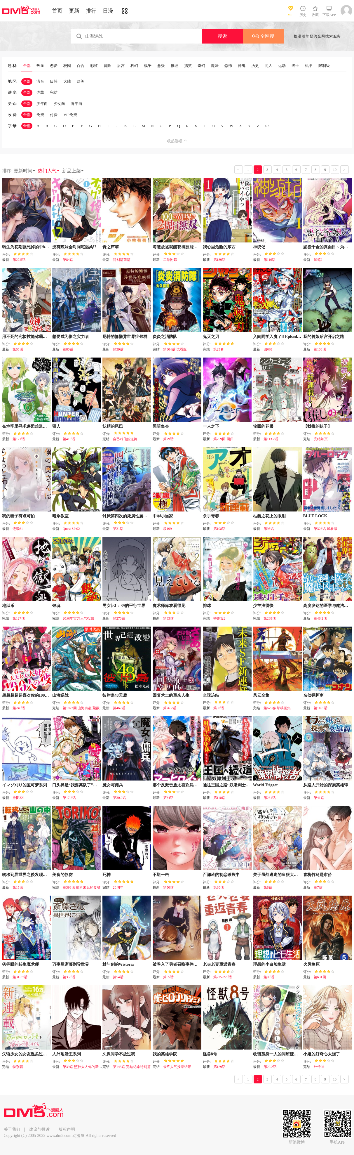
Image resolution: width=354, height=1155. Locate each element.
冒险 (107, 66)
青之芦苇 (110, 247)
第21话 (118, 529)
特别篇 (18, 1067)
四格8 (268, 349)
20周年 (118, 887)
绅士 (295, 66)
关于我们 (12, 1129)
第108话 (219, 529)
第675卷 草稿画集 (277, 708)
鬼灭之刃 (211, 336)
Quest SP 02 (71, 529)
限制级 (324, 66)
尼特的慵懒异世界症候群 (124, 336)
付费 (53, 114)
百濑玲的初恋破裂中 (221, 875)
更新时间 (25, 170)
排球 (207, 605)
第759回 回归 (223, 439)
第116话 (270, 260)
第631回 (320, 977)
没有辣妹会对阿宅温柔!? (74, 247)
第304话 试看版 (175, 349)
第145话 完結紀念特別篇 (132, 1067)
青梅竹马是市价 (317, 875)
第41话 (319, 798)
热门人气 (49, 170)
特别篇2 (219, 618)
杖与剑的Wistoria (118, 964)
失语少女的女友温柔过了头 (26, 1054)
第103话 (320, 349)
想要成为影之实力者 (70, 336)
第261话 (270, 798)
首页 (57, 11)
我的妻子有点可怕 (18, 516)
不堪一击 (161, 875)
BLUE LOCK (315, 516)
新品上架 (73, 170)
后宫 (121, 66)
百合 (80, 66)
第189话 (219, 260)
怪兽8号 (210, 1054)
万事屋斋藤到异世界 (70, 964)
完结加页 (321, 439)
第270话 (119, 618)
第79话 (168, 439)
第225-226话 (222, 977)
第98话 (269, 977)
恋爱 (53, 66)
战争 (147, 66)
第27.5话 (19, 260)
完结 (53, 92)
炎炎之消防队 (165, 336)
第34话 (168, 798)
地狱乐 (8, 605)
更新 (74, 11)
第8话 (268, 887)
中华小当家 (163, 516)
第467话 (119, 708)
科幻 (134, 66)
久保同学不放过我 (118, 1054)
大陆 (67, 81)
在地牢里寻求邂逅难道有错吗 (28, 426)
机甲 (309, 66)
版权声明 (67, 1129)
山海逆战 (60, 695)
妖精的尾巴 (112, 426)
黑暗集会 (161, 426)
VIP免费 (70, 114)
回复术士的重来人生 (171, 695)
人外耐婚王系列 (66, 1054)
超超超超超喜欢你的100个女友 (29, 695)
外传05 (319, 1067)
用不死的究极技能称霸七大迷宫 (30, 336)
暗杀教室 (60, 516)
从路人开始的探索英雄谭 (325, 785)
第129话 (219, 1067)
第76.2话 (169, 708)
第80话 (68, 349)
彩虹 (94, 66)
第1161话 (321, 708)
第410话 (69, 439)
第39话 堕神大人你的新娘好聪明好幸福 (93, 1067)
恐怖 (228, 66)
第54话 (118, 977)
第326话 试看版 (325, 529)
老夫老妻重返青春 (219, 964)
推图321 (19, 798)
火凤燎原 (311, 964)
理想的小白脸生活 (269, 964)
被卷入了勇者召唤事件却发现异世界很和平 (191, 964)
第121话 (19, 439)
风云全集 (261, 695)
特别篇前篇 (121, 260)
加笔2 (318, 260)
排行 (91, 11)
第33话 (168, 618)
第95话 (269, 529)
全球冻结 (211, 695)
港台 (40, 81)
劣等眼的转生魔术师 (20, 964)
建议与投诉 (39, 1129)
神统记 (259, 247)
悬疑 (161, 66)
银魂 (56, 605)
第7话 (318, 887)
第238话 (270, 618)
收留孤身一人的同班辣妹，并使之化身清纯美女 (296, 1054)
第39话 (118, 349)
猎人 (56, 426)
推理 (174, 66)
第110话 (219, 798)
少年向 (42, 103)
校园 (67, 66)
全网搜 (263, 36)
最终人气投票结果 (177, 1067)
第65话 (18, 349)
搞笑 (188, 66)
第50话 (218, 708)
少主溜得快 (263, 605)
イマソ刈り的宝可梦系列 (24, 785)
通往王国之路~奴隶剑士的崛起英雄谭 (236, 785)
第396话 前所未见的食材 (81, 887)
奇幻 (201, 66)
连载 (40, 92)
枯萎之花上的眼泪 (269, 516)
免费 (40, 114)
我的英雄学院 (165, 1054)
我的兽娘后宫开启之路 (323, 336)
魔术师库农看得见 (169, 605)
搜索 (222, 36)
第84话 (68, 260)
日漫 (108, 11)
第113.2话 (271, 439)
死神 (106, 875)
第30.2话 (119, 798)
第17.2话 (69, 798)
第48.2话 (320, 618)
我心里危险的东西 (219, 247)
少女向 (59, 103)
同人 (268, 66)
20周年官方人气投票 (78, 618)
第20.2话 (270, 1067)
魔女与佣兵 (112, 785)
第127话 (19, 618)
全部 (27, 66)
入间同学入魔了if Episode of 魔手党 (285, 336)
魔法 (215, 66)
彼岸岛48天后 (114, 695)
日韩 (53, 81)
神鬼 (241, 66)
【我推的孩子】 (317, 426)
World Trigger (265, 785)
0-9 (267, 126)
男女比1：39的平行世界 (123, 605)
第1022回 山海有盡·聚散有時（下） (90, 708)
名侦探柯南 (313, 695)
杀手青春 (211, 516)
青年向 (76, 103)
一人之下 (211, 426)
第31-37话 (20, 977)
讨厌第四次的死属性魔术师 (126, 516)
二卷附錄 (170, 260)
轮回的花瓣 (263, 426)
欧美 (80, 81)
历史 (255, 66)
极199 (167, 529)
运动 (282, 66)
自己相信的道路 (125, 439)
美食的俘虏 (62, 875)
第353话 (69, 977)
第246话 (19, 708)
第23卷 (218, 349)
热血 (40, 66)
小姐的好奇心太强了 (321, 1054)
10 (334, 170)
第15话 (18, 887)
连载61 (18, 529)
